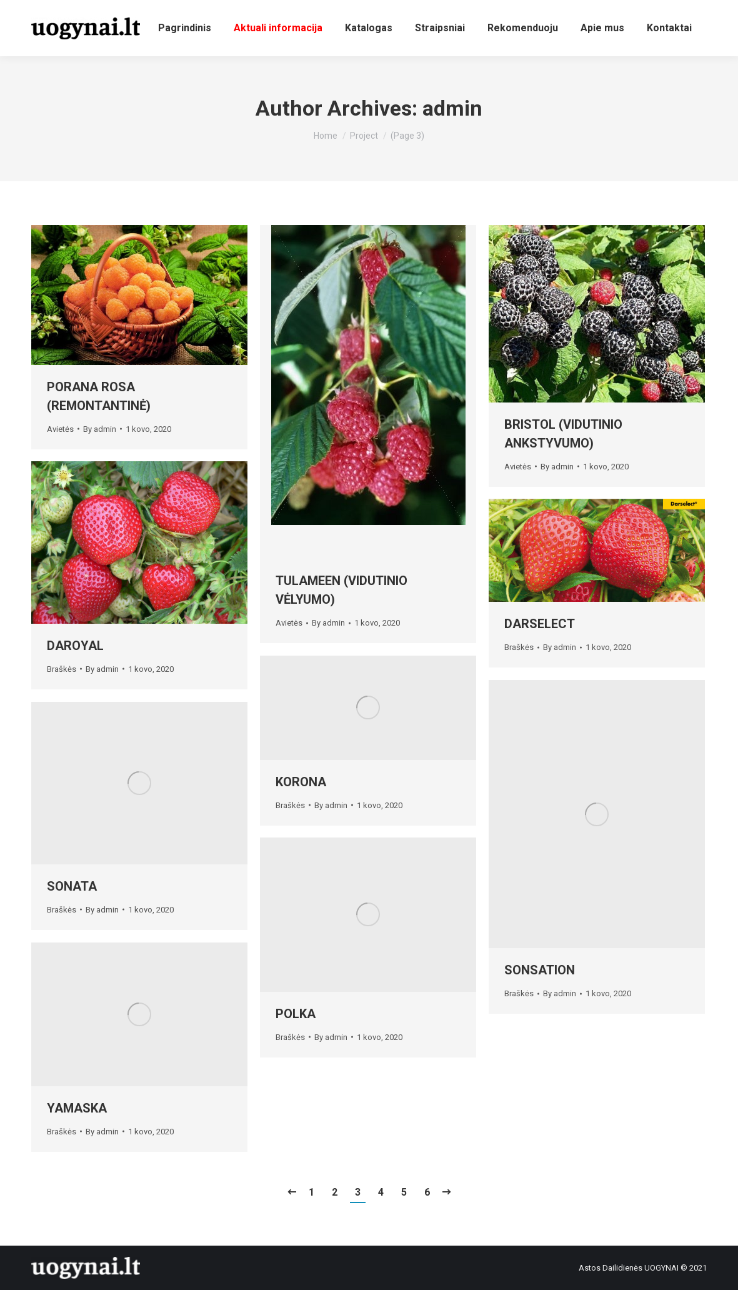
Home (325, 136)
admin (452, 108)
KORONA (301, 781)
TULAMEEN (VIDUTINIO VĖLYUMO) (341, 590)
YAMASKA (77, 1108)
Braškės (61, 669)
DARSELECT (539, 623)
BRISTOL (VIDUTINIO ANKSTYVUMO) (563, 434)
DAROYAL (75, 645)
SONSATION (539, 970)
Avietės (60, 429)
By (99, 429)
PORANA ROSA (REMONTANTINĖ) (99, 396)
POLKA (296, 1013)
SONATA (72, 886)
